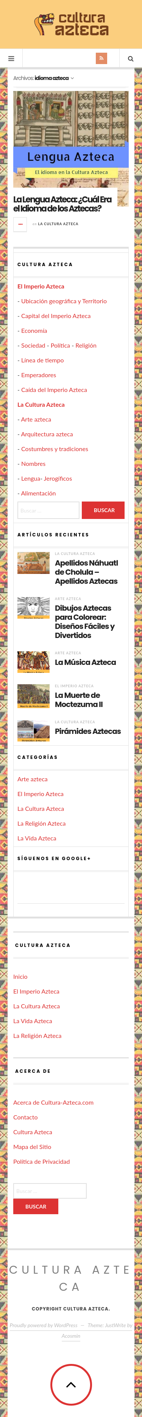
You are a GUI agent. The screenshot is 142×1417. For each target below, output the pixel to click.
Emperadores (38, 374)
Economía (34, 330)
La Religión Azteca (41, 823)
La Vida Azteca (36, 838)
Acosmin (71, 1335)
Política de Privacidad (41, 1161)
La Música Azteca (85, 662)
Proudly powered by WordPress (44, 1325)
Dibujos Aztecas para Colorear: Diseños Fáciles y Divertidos (84, 621)
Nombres (33, 463)
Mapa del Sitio (32, 1146)
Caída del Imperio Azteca (54, 389)
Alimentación (38, 493)
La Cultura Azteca (58, 224)
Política (60, 345)
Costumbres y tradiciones (54, 448)
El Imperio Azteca (40, 286)
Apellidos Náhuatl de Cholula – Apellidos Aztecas (86, 572)
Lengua (30, 478)
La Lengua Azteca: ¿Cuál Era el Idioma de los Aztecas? (62, 204)
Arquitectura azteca (47, 433)
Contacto (25, 1117)
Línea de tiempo (42, 360)
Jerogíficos (58, 478)
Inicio (20, 976)
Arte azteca (36, 419)
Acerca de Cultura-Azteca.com (53, 1102)
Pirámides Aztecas (88, 731)
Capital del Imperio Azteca (56, 315)
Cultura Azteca (32, 1131)
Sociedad (33, 345)
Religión (86, 345)
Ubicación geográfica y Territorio (64, 300)
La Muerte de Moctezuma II (79, 700)
